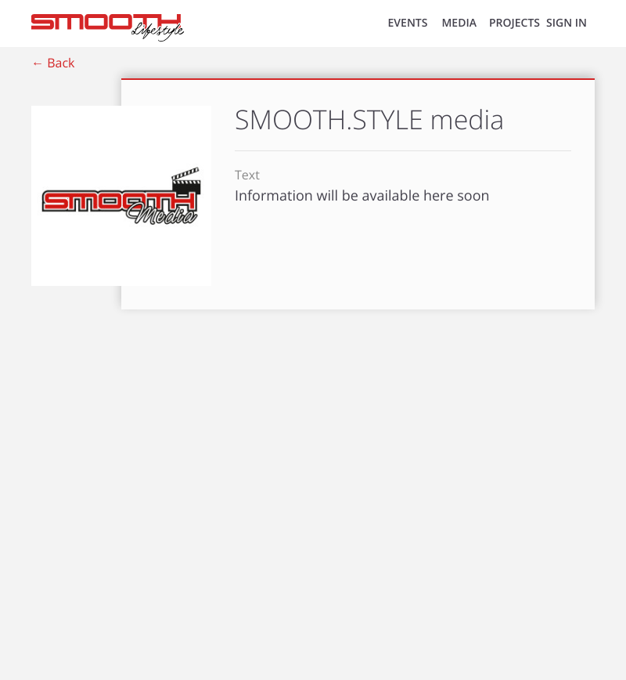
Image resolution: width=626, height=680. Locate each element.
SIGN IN (566, 23)
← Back (52, 62)
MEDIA (459, 23)
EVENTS (408, 23)
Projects (514, 23)
